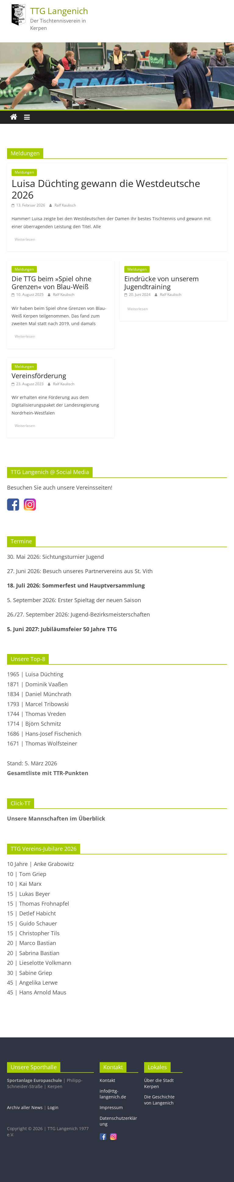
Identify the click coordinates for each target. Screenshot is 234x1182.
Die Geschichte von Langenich (159, 1100)
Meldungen (24, 172)
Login (53, 1107)
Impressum (111, 1107)
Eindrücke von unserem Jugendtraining (161, 282)
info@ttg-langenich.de (113, 1094)
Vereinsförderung (39, 375)
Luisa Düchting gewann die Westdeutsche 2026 (106, 189)
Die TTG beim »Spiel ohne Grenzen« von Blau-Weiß (51, 282)
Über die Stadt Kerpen (159, 1083)
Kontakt (107, 1080)
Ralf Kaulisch (65, 205)
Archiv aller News (25, 1107)
